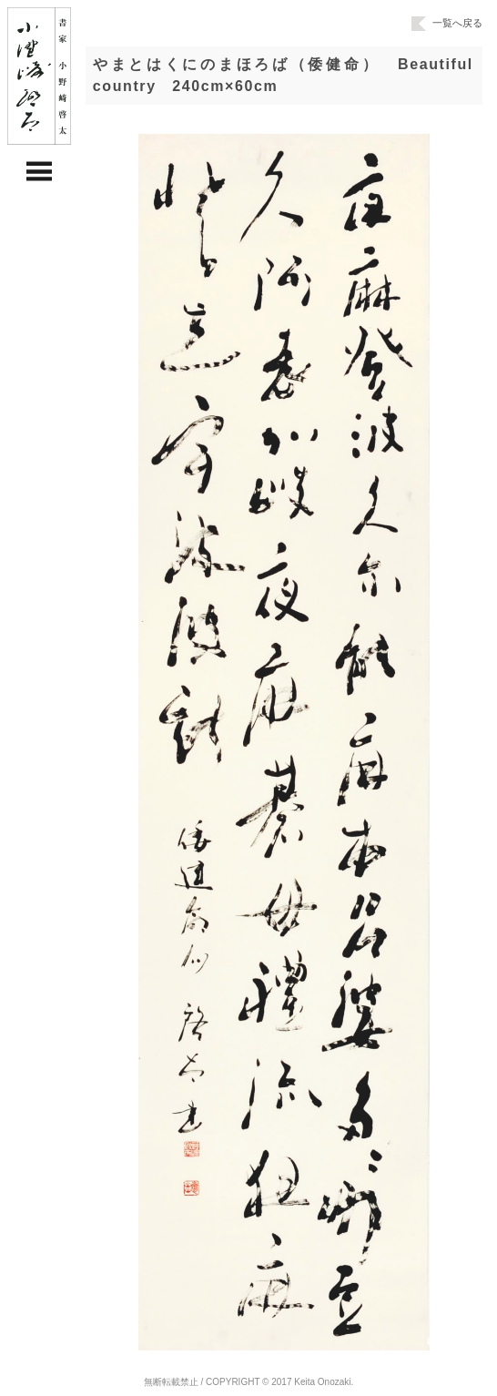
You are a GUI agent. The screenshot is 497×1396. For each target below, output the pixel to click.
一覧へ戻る (446, 22)
